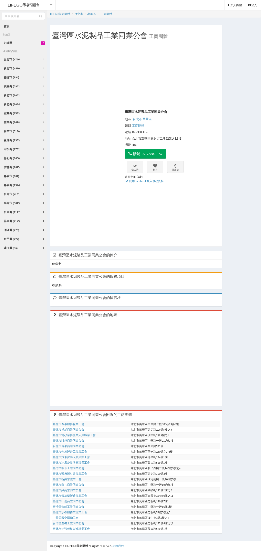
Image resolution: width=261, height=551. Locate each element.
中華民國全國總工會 (66, 518)
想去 (155, 167)
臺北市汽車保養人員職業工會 (71, 457)
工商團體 (138, 126)
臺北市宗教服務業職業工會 (70, 512)
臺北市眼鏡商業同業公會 (68, 440)
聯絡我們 (118, 546)
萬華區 (147, 119)
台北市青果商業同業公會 (68, 446)
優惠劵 (175, 167)
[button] (51, 5)
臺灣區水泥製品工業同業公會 (146, 112)
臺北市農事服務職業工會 (68, 424)
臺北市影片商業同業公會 (68, 485)
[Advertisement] (136, 76)
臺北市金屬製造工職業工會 (70, 451)
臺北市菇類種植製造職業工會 (71, 529)
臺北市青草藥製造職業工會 (70, 496)
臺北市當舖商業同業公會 (68, 429)
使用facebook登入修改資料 (144, 181)
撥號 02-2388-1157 (145, 153)
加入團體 (235, 5)
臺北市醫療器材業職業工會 (70, 473)
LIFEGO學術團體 (23, 5)
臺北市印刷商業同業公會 (68, 501)
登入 (252, 5)
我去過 (135, 167)
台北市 (137, 119)
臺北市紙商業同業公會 (67, 490)
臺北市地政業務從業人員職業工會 (74, 435)
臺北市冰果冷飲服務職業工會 (71, 462)
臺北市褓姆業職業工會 (67, 479)
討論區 (24, 43)
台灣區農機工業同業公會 (68, 523)
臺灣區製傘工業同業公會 (68, 468)
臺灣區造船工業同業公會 (68, 507)
